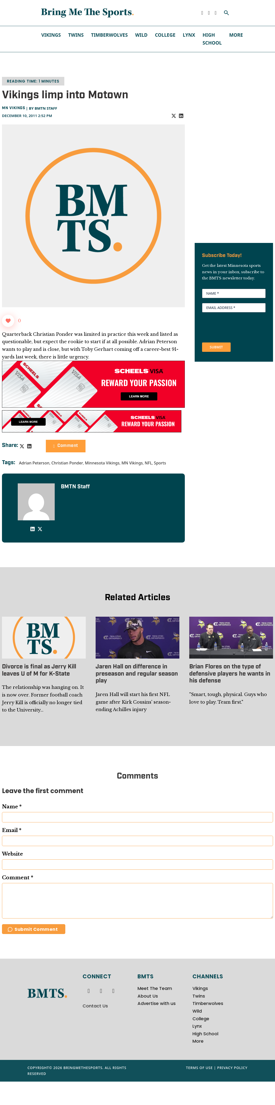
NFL (148, 463)
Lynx (189, 35)
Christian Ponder (67, 463)
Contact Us (95, 1029)
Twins (76, 35)
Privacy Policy (232, 1091)
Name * (12, 807)
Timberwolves (109, 35)
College (165, 35)
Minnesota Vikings (102, 463)
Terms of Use (199, 1091)
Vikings (51, 35)
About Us (148, 1019)
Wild (141, 35)
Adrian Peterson (34, 463)
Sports (160, 463)
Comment (65, 445)
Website (12, 854)
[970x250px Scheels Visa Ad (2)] (93, 384)
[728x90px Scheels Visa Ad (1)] (91, 421)
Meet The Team (155, 1012)
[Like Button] (8, 321)
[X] (173, 115)
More (236, 35)
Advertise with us (157, 1027)
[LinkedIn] (181, 115)
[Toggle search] (226, 13)
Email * (11, 830)
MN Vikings (13, 108)
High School (212, 39)
